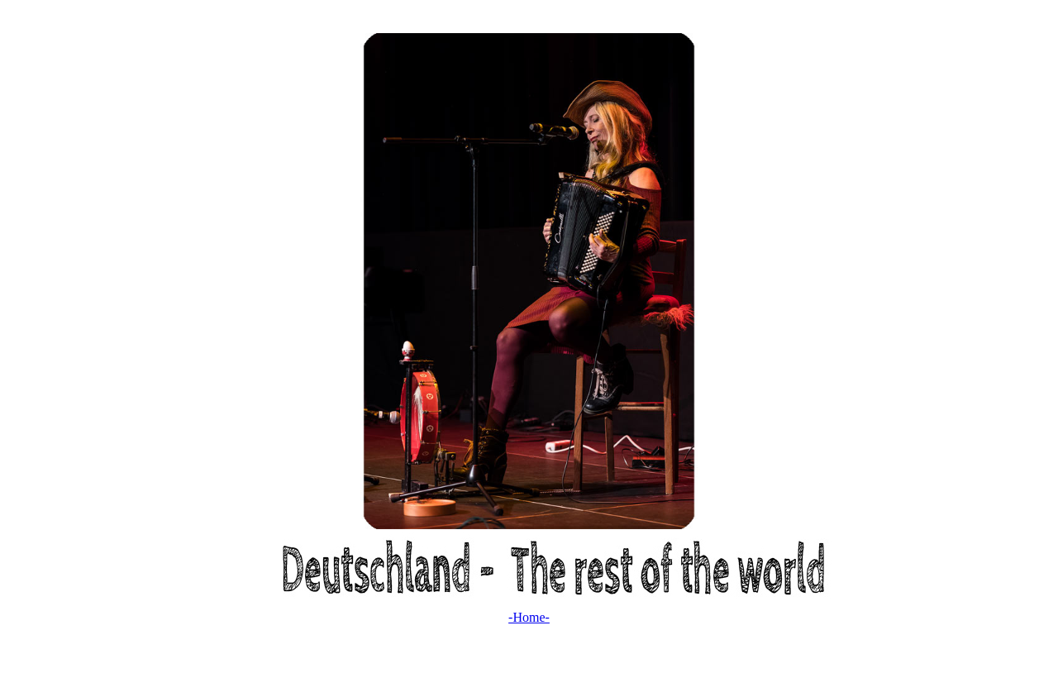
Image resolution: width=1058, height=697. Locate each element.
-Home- (529, 617)
